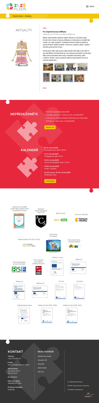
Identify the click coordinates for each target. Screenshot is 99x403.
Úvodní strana (18, 16)
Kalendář (41, 364)
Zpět (44, 28)
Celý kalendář (50, 181)
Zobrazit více (50, 127)
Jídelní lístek (42, 368)
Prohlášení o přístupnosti (75, 389)
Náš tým (41, 372)
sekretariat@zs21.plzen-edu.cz (19, 365)
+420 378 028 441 (14, 359)
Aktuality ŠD (42, 360)
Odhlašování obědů (44, 356)
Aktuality (28, 16)
